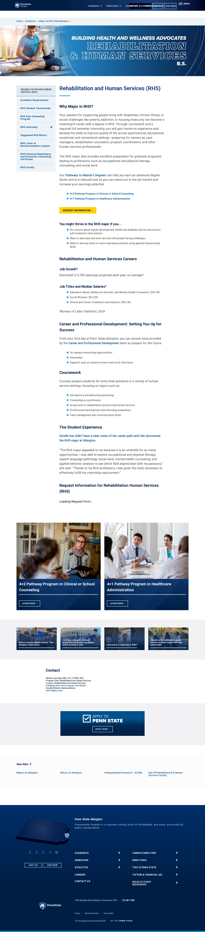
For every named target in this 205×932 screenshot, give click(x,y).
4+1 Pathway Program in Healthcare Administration (100, 198)
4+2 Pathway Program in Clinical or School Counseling (102, 193)
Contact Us (82, 881)
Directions (139, 860)
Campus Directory (144, 853)
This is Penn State (144, 867)
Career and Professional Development (94, 343)
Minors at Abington (71, 772)
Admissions (111, 13)
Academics (92, 13)
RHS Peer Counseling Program (32, 117)
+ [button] (119, 853)
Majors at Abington (27, 772)
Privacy (77, 913)
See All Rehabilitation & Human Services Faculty (165, 774)
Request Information (76, 210)
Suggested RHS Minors (33, 135)
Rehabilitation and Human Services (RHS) (36, 90)
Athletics (81, 867)
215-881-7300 (128, 900)
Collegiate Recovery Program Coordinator (66, 685)
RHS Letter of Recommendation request (35, 144)
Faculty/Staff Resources (141, 883)
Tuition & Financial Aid (147, 874)
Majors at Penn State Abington (53, 21)
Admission (81, 860)
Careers (80, 874)
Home (19, 21)
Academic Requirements (34, 100)
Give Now (168, 6)
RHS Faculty (27, 167)
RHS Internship (28, 127)
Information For (151, 13)
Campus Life (130, 13)
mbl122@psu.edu (54, 690)
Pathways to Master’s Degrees (86, 175)
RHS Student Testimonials (35, 108)
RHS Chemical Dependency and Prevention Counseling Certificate (35, 157)
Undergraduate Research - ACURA (123, 772)
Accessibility (108, 913)
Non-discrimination (92, 913)
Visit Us (155, 6)
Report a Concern (138, 6)
